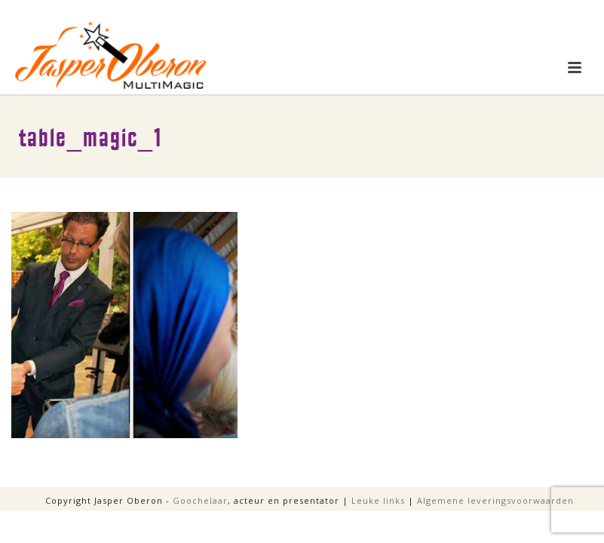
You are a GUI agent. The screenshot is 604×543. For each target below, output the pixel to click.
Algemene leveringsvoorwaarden (495, 500)
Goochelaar (200, 500)
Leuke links (378, 500)
